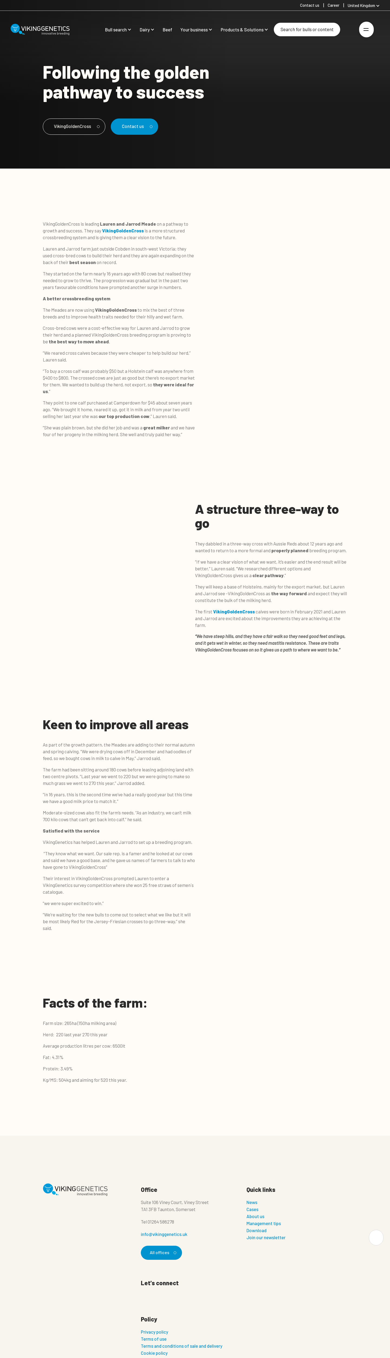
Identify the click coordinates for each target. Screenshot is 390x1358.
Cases (252, 1209)
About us (255, 1216)
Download (256, 1230)
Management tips (263, 1223)
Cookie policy (154, 1353)
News (251, 1202)
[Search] (307, 29)
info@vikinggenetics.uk (164, 1234)
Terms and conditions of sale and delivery (181, 1346)
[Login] (348, 30)
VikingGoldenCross (78, 126)
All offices (162, 1252)
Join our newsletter (265, 1237)
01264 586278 (161, 1221)
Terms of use (154, 1339)
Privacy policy (154, 1332)
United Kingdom (361, 5)
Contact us (142, 126)
